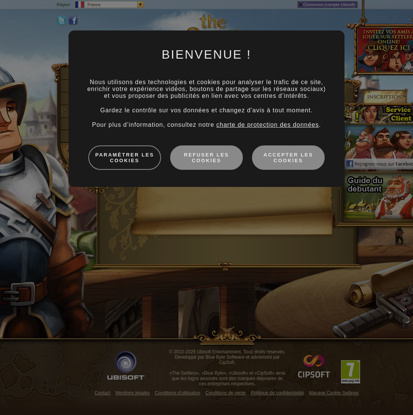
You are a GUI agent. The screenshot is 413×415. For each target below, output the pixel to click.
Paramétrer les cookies (124, 157)
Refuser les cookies (206, 157)
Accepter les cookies (288, 157)
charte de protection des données (267, 124)
